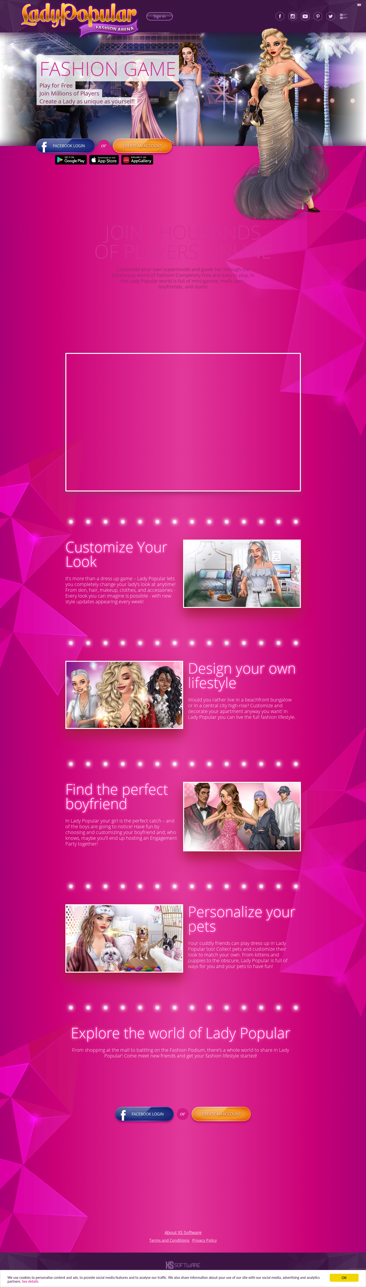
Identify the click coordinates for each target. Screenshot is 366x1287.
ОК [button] (344, 1277)
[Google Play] (71, 161)
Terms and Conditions (169, 1242)
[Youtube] (305, 16)
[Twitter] (330, 16)
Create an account (142, 147)
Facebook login (65, 147)
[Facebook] (280, 16)
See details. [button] (74, 1281)
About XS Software (183, 1234)
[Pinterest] (318, 16)
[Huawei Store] (137, 161)
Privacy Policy (204, 1242)
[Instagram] (292, 16)
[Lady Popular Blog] (343, 16)
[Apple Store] (104, 161)
